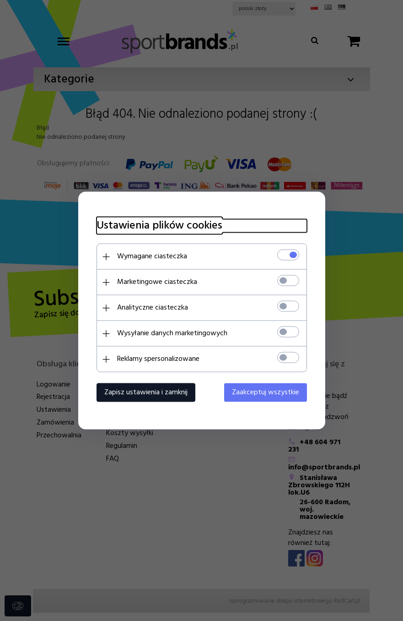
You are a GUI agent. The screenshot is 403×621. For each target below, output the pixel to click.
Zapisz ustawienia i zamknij (146, 392)
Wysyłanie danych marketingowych (172, 333)
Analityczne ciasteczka (152, 308)
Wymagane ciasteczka (152, 256)
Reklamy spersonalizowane (158, 359)
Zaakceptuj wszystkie (265, 392)
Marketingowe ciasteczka (157, 282)
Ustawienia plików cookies (159, 226)
